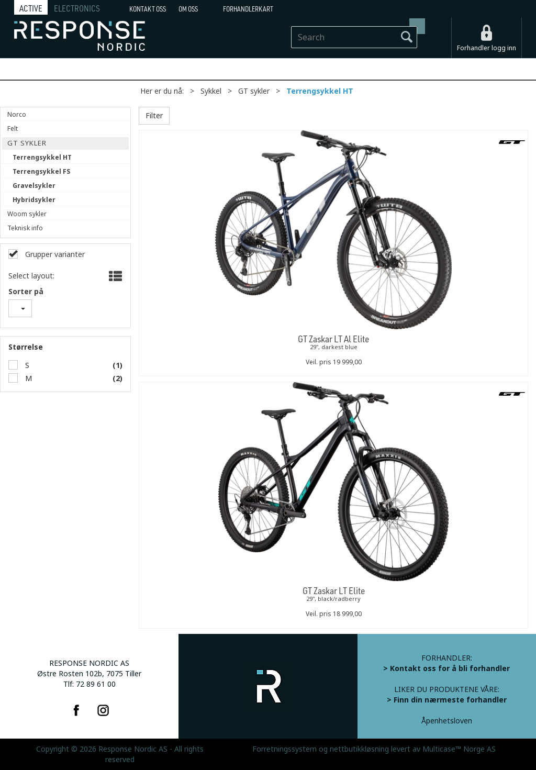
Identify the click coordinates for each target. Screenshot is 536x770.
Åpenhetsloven (446, 721)
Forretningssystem (284, 749)
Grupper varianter (54, 254)
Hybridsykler (34, 200)
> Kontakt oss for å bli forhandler (446, 668)
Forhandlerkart (248, 9)
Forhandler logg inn (486, 48)
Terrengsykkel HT (319, 91)
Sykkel (210, 91)
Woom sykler (27, 214)
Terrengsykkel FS (41, 172)
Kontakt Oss (147, 9)
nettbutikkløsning (359, 749)
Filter (154, 115)
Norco (16, 114)
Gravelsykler (34, 186)
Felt (12, 129)
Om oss (188, 9)
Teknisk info (25, 228)
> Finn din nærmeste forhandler (447, 700)
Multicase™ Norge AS (459, 749)
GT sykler (254, 91)
